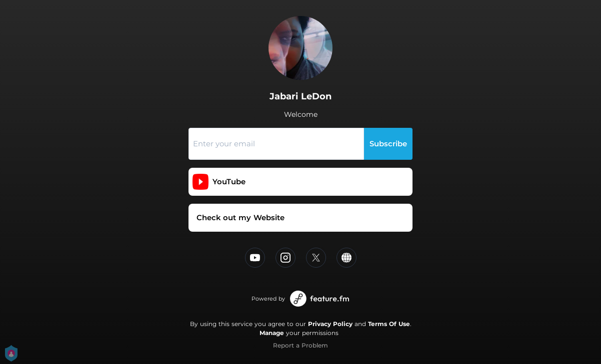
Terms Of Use (389, 324)
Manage (272, 333)
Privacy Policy (330, 324)
